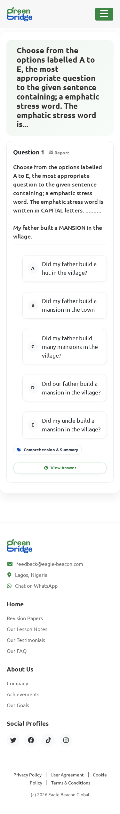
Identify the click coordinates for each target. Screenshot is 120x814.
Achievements (23, 694)
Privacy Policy (27, 774)
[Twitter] (13, 740)
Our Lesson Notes (27, 629)
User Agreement (67, 774)
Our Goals (18, 705)
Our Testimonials (26, 640)
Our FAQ (17, 651)
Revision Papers (25, 618)
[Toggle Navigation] (104, 14)
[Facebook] (30, 740)
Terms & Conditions (70, 782)
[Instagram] (66, 740)
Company (17, 683)
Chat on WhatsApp (36, 586)
